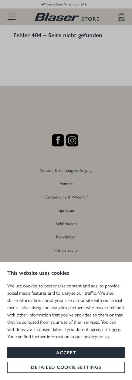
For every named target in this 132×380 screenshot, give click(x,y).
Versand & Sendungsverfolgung (66, 170)
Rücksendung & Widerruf (66, 197)
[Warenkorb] (121, 17)
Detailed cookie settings (66, 367)
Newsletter (66, 237)
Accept (66, 352)
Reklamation (66, 223)
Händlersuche (66, 250)
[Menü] (11, 17)
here (116, 329)
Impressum (66, 210)
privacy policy (96, 336)
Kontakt (66, 183)
